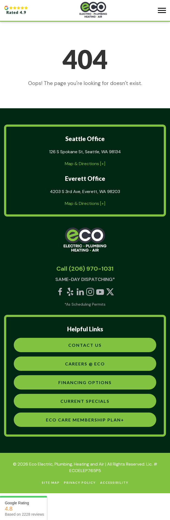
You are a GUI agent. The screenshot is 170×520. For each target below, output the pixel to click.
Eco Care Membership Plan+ (85, 419)
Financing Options (85, 382)
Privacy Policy (80, 482)
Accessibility (114, 482)
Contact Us (85, 345)
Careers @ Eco (85, 363)
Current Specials (85, 401)
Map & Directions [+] (85, 163)
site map (51, 482)
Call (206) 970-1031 (85, 269)
